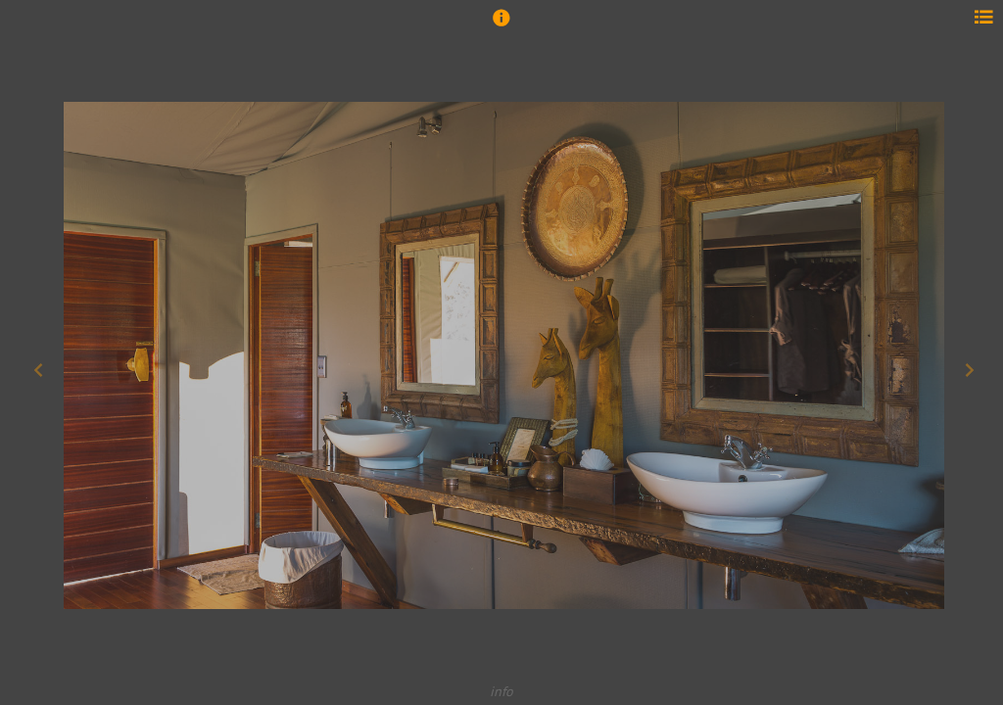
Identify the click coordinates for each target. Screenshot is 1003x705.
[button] (501, 26)
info (501, 690)
